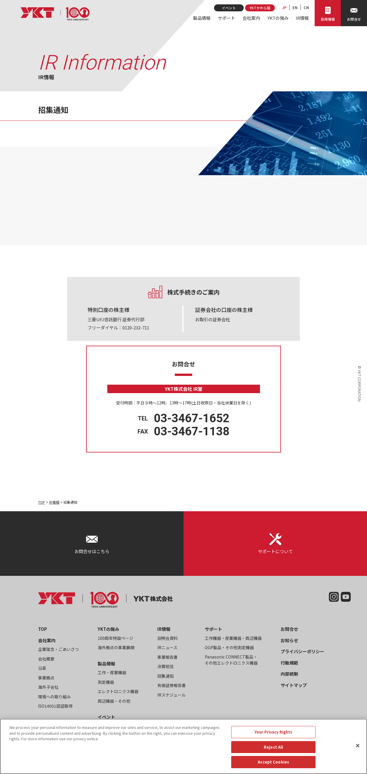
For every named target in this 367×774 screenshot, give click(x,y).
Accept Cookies (273, 762)
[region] (183, 746)
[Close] (357, 745)
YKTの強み (277, 18)
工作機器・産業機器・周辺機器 (233, 638)
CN (306, 7)
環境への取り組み (54, 697)
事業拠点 (46, 678)
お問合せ (289, 629)
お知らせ (289, 640)
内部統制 (289, 674)
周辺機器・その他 (114, 701)
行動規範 (289, 663)
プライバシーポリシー (302, 651)
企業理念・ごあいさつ (58, 649)
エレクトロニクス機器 (118, 691)
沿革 (42, 668)
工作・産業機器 (112, 672)
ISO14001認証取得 (55, 706)
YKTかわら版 (260, 7)
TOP (41, 502)
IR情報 (302, 18)
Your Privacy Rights (273, 732)
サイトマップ (294, 685)
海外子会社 (48, 687)
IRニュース (167, 647)
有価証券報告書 (171, 685)
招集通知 (165, 676)
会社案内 (251, 18)
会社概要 (46, 659)
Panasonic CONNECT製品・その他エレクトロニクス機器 (231, 660)
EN (295, 7)
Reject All (273, 747)
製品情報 (202, 18)
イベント (229, 7)
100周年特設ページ (115, 638)
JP (284, 7)
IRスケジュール (171, 695)
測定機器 (106, 682)
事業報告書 (167, 657)
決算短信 (165, 666)
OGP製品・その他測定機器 (229, 647)
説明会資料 (167, 638)
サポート (226, 18)
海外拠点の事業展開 (116, 647)
